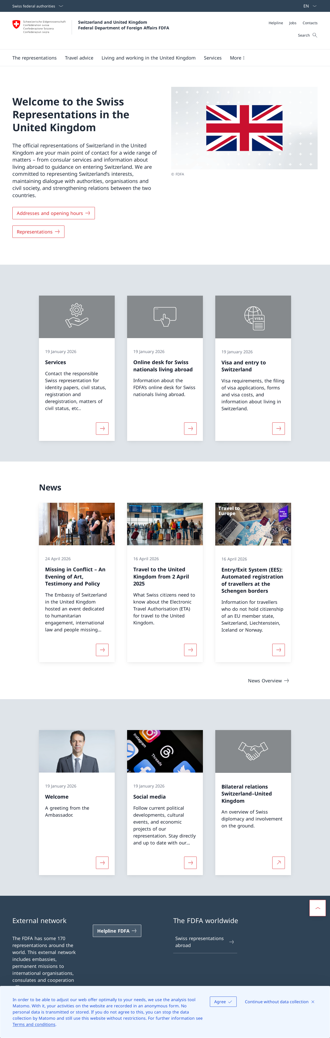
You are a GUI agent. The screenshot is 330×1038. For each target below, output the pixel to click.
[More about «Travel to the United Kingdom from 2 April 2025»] (190, 649)
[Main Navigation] (161, 57)
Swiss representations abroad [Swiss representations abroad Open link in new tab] (205, 941)
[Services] (213, 57)
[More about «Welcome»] (102, 863)
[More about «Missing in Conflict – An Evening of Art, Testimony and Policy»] (102, 649)
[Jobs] (293, 23)
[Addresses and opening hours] (53, 213)
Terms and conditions (34, 1024)
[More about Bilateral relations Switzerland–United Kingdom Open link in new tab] (278, 863)
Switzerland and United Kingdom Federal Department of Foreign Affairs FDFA (123, 25)
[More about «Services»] (102, 428)
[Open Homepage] (90, 30)
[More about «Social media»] (190, 863)
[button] (34, 57)
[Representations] (38, 231)
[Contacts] (310, 23)
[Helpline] (276, 23)
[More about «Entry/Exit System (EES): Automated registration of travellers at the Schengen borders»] (278, 649)
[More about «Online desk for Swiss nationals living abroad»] (190, 428)
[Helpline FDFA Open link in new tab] (117, 931)
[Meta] (293, 23)
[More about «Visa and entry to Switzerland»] (278, 428)
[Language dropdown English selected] (308, 6)
